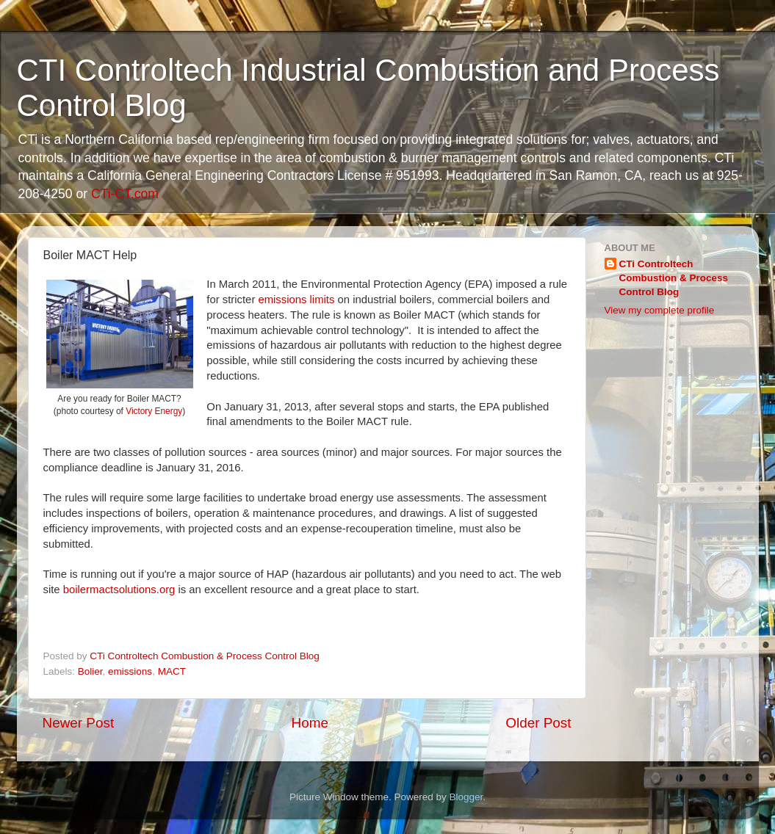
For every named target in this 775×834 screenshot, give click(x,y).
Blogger (466, 796)
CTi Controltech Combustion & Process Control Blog (674, 277)
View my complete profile (660, 310)
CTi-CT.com (125, 193)
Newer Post (79, 722)
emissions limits (296, 299)
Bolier (90, 671)
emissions (130, 671)
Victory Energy (154, 411)
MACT (172, 671)
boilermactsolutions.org (119, 589)
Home (310, 722)
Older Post (538, 722)
